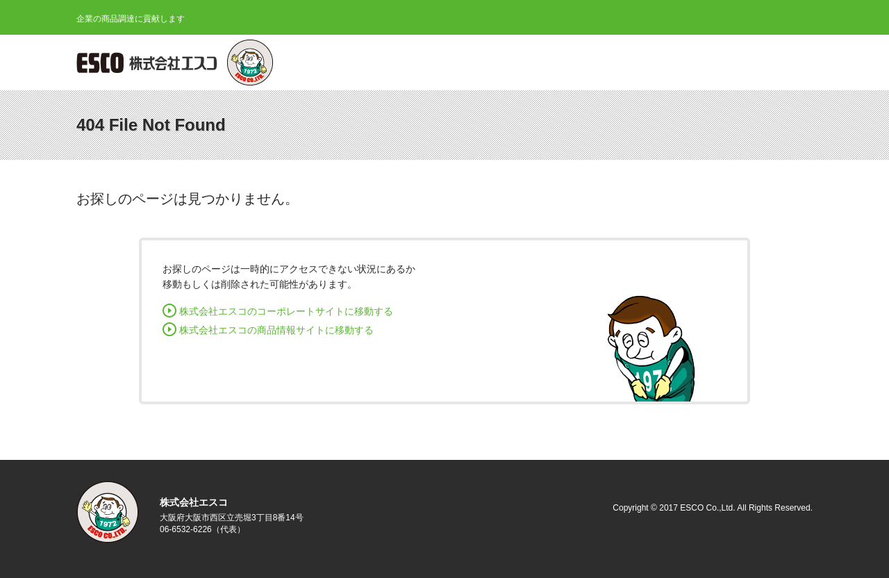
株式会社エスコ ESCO (149, 62)
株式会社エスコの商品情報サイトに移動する (276, 330)
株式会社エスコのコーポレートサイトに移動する (286, 311)
